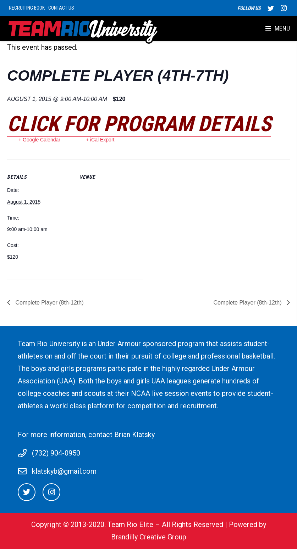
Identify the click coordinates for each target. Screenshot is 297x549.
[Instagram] (51, 492)
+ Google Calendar (39, 139)
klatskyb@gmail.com (64, 471)
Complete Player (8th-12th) (49, 303)
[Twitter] (26, 492)
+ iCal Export (100, 139)
